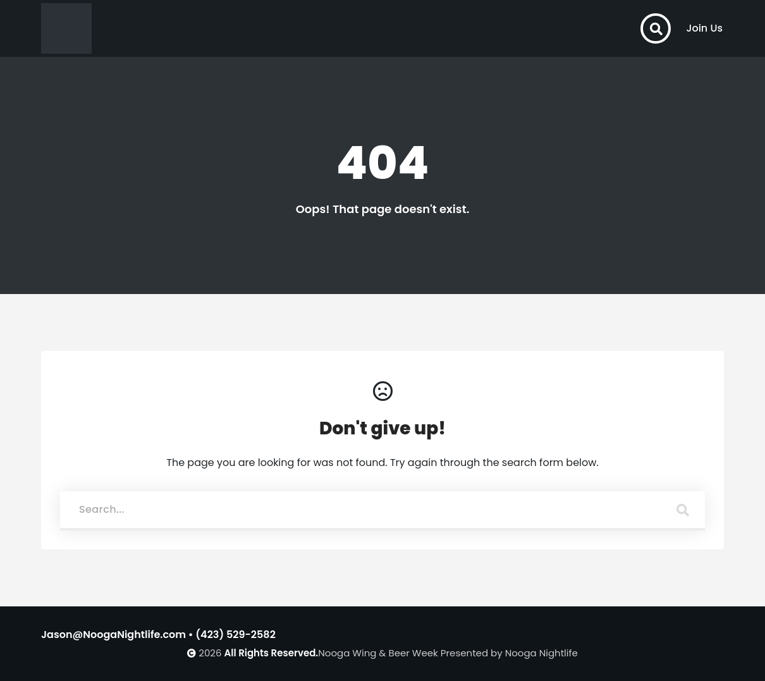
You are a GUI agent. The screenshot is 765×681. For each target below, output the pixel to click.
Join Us (704, 28)
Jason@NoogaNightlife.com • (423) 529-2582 (158, 634)
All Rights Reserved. (271, 653)
